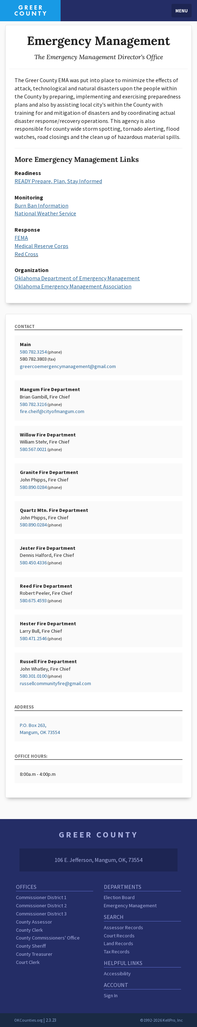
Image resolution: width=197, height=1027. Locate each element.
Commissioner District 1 (41, 897)
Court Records (119, 935)
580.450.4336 (33, 562)
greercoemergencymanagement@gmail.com (68, 366)
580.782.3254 (33, 352)
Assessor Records (123, 927)
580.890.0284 (33, 487)
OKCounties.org (28, 1020)
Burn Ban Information (41, 205)
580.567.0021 (33, 449)
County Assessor (34, 922)
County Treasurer (34, 954)
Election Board (119, 897)
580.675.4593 (33, 600)
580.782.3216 (33, 404)
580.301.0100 (33, 676)
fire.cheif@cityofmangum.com (52, 411)
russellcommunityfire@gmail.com (55, 683)
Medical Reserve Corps (41, 245)
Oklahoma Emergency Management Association (73, 286)
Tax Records (117, 951)
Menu (181, 10)
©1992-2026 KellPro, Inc (161, 1020)
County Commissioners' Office (48, 938)
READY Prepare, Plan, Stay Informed (58, 181)
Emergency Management (130, 905)
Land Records (118, 943)
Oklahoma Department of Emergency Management (77, 278)
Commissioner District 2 (41, 905)
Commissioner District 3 (41, 913)
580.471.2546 (33, 638)
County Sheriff (31, 946)
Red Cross (26, 254)
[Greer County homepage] (30, 9)
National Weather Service (45, 213)
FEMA (21, 237)
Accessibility (117, 973)
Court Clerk (28, 962)
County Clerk (29, 930)
